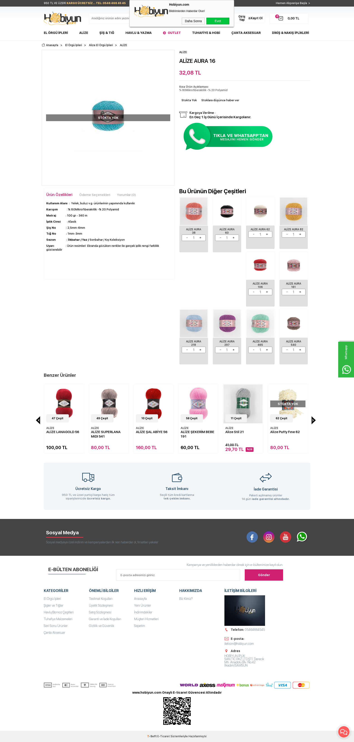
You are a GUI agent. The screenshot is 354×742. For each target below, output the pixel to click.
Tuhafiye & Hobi (206, 33)
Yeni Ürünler (142, 605)
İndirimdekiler (143, 612)
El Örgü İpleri (56, 33)
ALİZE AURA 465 (260, 343)
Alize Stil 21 (234, 432)
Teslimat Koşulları (100, 599)
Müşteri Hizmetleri (146, 619)
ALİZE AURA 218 (193, 343)
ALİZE (50, 428)
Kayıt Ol (257, 18)
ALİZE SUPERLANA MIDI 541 (106, 434)
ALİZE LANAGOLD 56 (62, 432)
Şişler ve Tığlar (53, 605)
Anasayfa (140, 599)
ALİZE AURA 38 (193, 231)
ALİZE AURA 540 (293, 343)
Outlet (174, 33)
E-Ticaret (163, 736)
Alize (83, 33)
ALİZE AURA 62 (260, 229)
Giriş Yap (241, 18)
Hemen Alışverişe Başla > (293, 3)
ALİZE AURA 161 (293, 285)
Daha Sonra (193, 21)
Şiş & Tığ (106, 33)
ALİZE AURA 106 (260, 285)
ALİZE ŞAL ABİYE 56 (152, 432)
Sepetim (139, 626)
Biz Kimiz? (186, 599)
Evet (218, 21)
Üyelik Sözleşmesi (101, 605)
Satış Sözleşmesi (100, 612)
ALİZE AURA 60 (227, 231)
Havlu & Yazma (139, 33)
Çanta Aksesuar (246, 33)
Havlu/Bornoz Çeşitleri (59, 612)
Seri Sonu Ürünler (56, 626)
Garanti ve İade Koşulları (105, 619)
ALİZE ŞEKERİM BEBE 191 (197, 434)
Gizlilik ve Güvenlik (101, 626)
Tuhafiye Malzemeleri (58, 619)
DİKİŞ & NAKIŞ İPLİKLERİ (290, 33)
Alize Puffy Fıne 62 (285, 432)
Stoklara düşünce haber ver (220, 100)
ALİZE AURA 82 (293, 229)
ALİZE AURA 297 (227, 343)
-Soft (152, 736)
